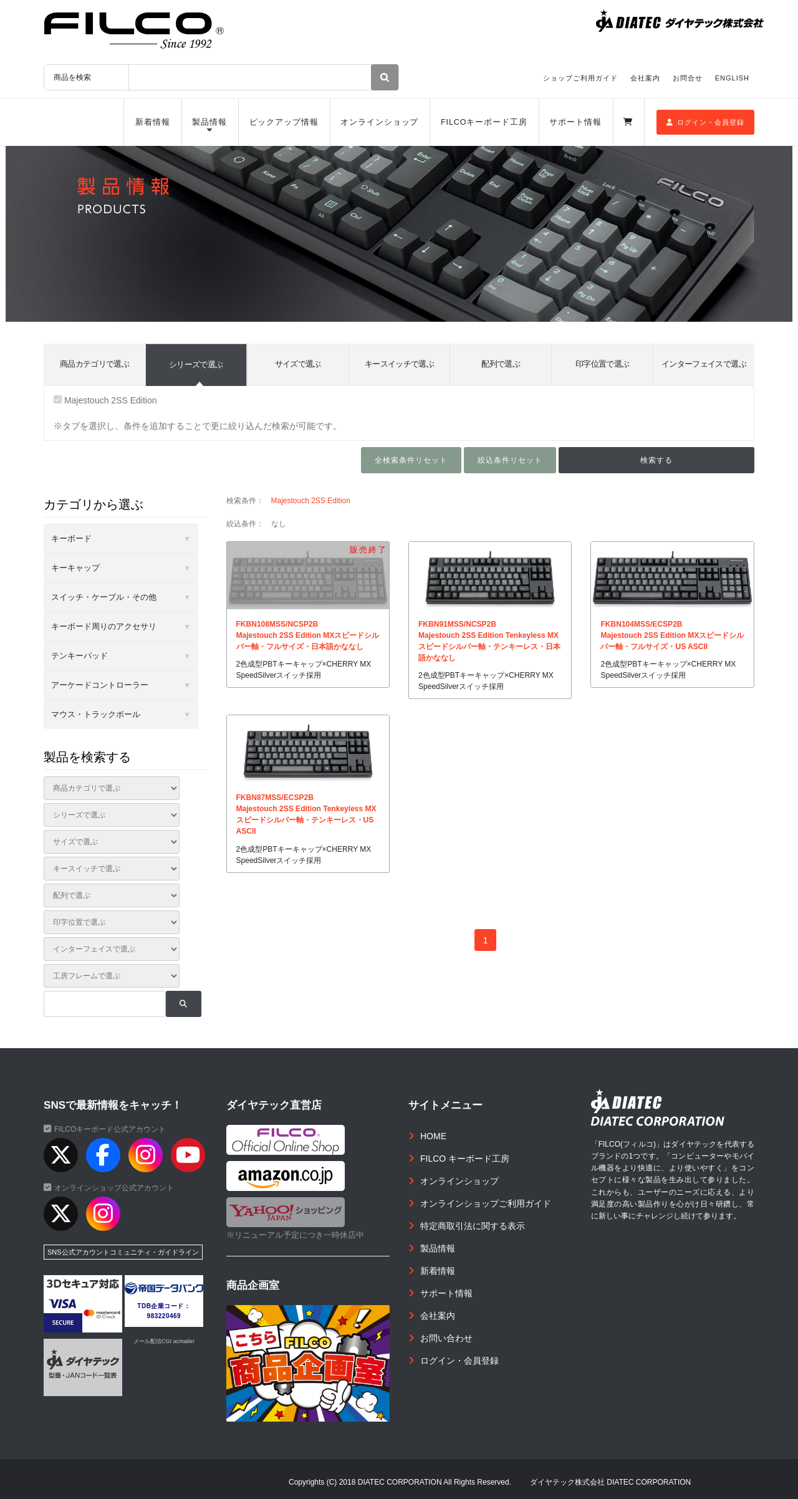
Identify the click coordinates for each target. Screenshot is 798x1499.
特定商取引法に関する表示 (472, 1226)
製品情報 (209, 122)
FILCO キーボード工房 (464, 1159)
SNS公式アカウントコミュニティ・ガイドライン (123, 1252)
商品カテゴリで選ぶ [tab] (94, 364)
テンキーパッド (79, 655)
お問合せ (688, 78)
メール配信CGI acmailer (164, 1341)
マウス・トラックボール (95, 714)
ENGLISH (732, 78)
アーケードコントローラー (99, 685)
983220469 (164, 1316)
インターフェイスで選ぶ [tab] (703, 364)
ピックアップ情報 (284, 122)
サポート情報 (575, 122)
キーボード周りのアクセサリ (103, 626)
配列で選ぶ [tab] (500, 364)
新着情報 (152, 122)
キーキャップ (75, 567)
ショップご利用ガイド (580, 78)
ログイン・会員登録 (705, 122)
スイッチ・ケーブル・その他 (103, 597)
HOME (433, 1136)
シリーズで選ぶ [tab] (196, 364)
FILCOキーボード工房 (484, 122)
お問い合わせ (446, 1338)
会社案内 (645, 78)
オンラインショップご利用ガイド (485, 1203)
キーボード (71, 538)
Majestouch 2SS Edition (105, 400)
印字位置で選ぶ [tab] (602, 364)
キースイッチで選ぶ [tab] (399, 364)
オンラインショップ (379, 122)
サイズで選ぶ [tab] (298, 364)
